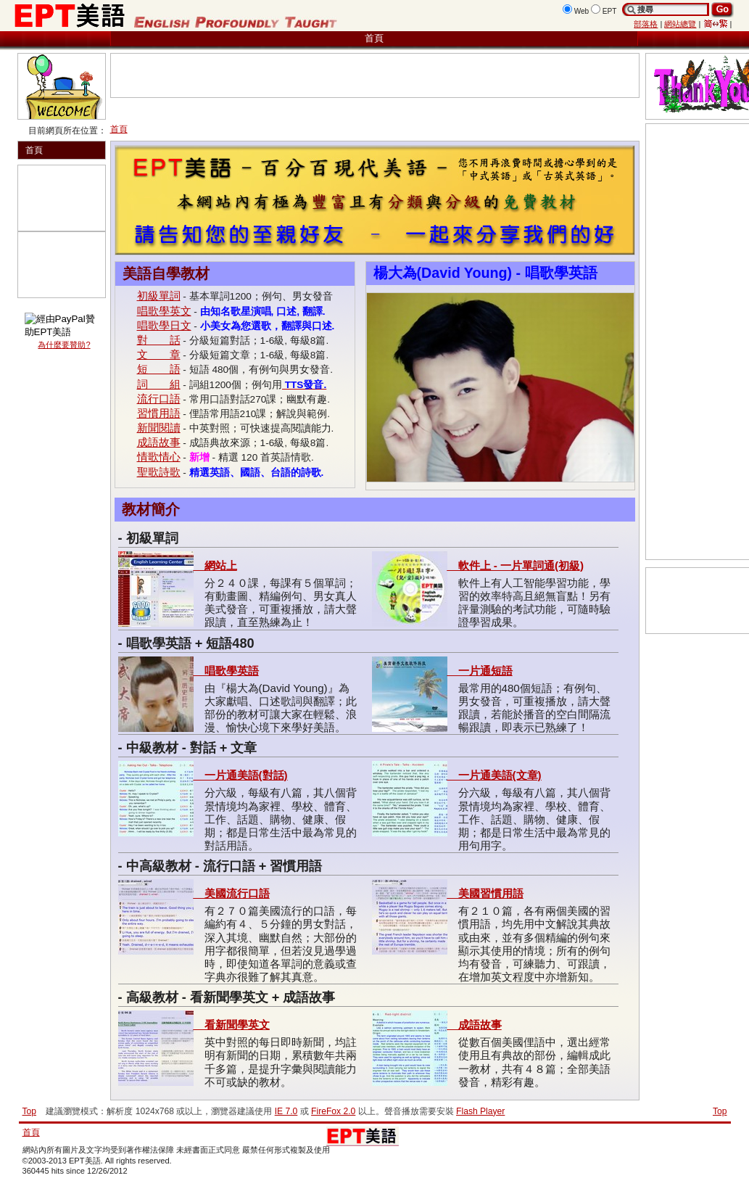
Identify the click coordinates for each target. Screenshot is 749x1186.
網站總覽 (680, 24)
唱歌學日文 (164, 325)
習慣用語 (159, 413)
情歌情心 (159, 456)
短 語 (159, 369)
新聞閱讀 (159, 427)
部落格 (646, 24)
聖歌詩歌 (159, 472)
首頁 (374, 38)
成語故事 (159, 442)
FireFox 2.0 (333, 1111)
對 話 (159, 340)
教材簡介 (151, 509)
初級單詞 (159, 295)
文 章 (159, 354)
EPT (610, 11)
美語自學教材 (166, 273)
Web (581, 11)
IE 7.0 (286, 1111)
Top (720, 1111)
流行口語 (159, 398)
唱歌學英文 (164, 311)
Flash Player (480, 1111)
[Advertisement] (198, 75)
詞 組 (159, 384)
